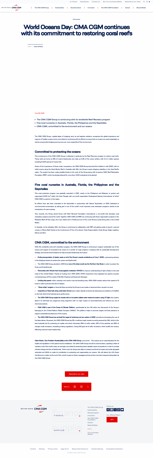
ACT (112, 419)
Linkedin (111, 409)
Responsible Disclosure (80, 449)
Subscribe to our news (76, 374)
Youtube (122, 409)
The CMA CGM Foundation (93, 419)
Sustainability (92, 410)
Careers (90, 422)
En (147, 1)
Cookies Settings (75, 390)
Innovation (91, 415)
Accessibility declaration (114, 449)
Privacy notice (53, 449)
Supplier (59, 430)
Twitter (115, 409)
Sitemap (42, 449)
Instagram (118, 409)
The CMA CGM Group (95, 407)
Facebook (108, 409)
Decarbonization (93, 413)
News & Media (38, 46)
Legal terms (65, 449)
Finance (59, 415)
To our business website (93, 433)
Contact (33, 449)
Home (29, 46)
